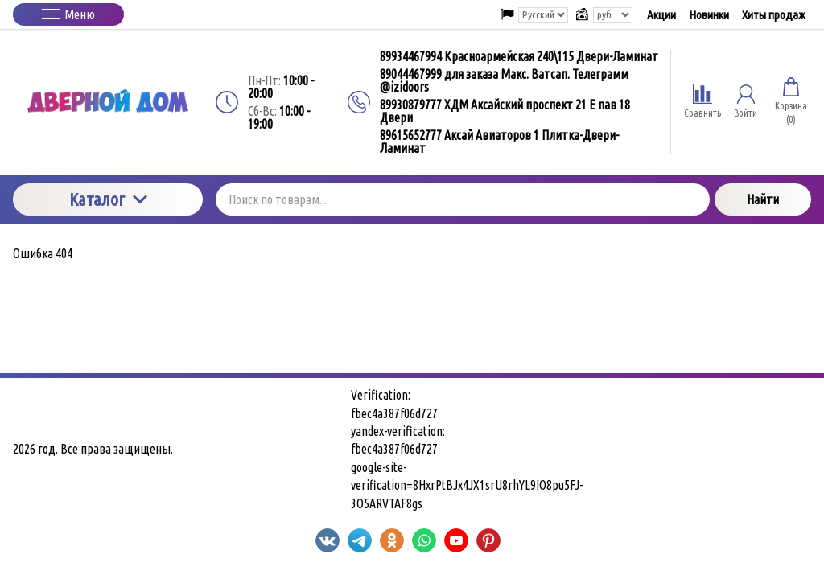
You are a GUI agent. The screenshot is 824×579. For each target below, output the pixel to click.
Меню (68, 14)
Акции (661, 15)
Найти (763, 199)
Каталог (108, 199)
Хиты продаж (773, 15)
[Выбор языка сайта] (543, 15)
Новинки (709, 15)
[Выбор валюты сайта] (612, 15)
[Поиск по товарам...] (463, 199)
